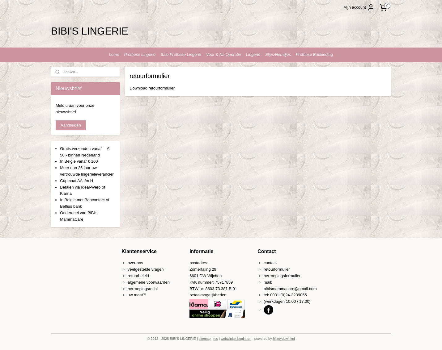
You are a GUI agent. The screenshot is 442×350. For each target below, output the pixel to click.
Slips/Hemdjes (278, 54)
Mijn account (359, 7)
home (114, 54)
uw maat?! (137, 295)
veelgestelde (139, 269)
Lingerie (253, 54)
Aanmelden (71, 125)
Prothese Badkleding (314, 54)
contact (270, 262)
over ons (135, 262)
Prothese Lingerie (139, 54)
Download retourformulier (152, 88)
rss (215, 338)
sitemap (205, 338)
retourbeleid (138, 275)
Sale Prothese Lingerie (180, 54)
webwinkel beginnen (236, 338)
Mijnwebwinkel (284, 338)
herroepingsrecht (143, 288)
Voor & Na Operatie (223, 54)
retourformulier (277, 269)
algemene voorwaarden (149, 282)
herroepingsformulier (282, 275)
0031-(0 (277, 295)
